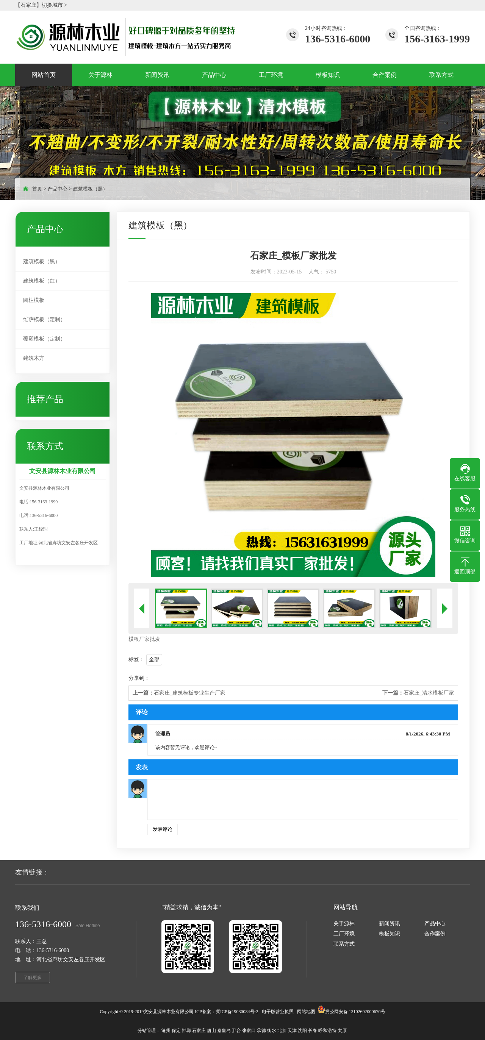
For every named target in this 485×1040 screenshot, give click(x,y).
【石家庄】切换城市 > (41, 5)
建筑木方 (33, 358)
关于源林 (344, 923)
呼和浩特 (327, 1030)
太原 (342, 1030)
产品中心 (57, 189)
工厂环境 (344, 934)
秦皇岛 (224, 1030)
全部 (154, 659)
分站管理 (147, 1030)
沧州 (166, 1030)
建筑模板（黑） (90, 189)
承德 (261, 1030)
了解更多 (32, 977)
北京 (281, 1030)
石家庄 (199, 1030)
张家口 (249, 1030)
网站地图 (306, 1011)
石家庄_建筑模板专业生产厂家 (179, 693)
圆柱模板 (33, 300)
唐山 (211, 1030)
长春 (312, 1030)
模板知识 (389, 934)
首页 (37, 189)
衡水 (271, 1030)
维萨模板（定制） (44, 319)
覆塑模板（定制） (44, 339)
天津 (292, 1030)
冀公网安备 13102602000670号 (355, 1011)
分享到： (139, 678)
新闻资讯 (389, 923)
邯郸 (186, 1030)
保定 (176, 1030)
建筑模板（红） (41, 281)
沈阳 (302, 1030)
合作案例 (435, 934)
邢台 (236, 1030)
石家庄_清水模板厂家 (418, 693)
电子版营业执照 (278, 1011)
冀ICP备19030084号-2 (237, 1011)
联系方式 (344, 944)
